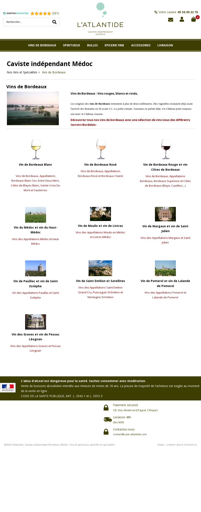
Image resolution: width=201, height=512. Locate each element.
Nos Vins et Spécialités (22, 72)
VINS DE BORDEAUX (42, 45)
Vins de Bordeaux (53, 72)
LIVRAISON (165, 45)
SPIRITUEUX (71, 45)
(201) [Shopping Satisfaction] (55, 13)
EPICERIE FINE (114, 45)
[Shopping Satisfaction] (16, 13)
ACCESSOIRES (141, 45)
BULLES (92, 45)
